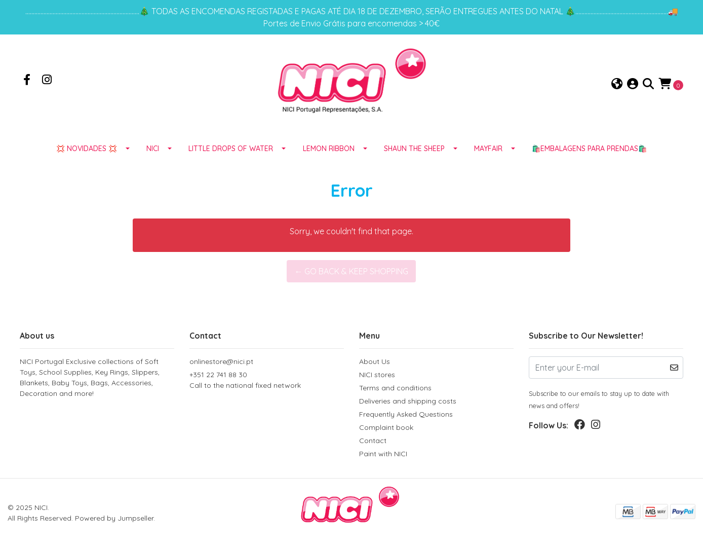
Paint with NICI (383, 453)
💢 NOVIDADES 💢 (86, 148)
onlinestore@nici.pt (221, 361)
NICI (152, 148)
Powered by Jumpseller (114, 518)
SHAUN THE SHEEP (414, 148)
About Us (374, 361)
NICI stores (377, 374)
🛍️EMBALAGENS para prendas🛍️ (589, 148)
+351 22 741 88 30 (266, 380)
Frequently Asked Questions (406, 414)
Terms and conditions (395, 387)
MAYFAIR (488, 148)
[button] (616, 84)
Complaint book (386, 427)
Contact (372, 440)
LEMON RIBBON (329, 148)
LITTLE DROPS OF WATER (230, 148)
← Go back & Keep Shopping (351, 271)
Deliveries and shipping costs (407, 401)
